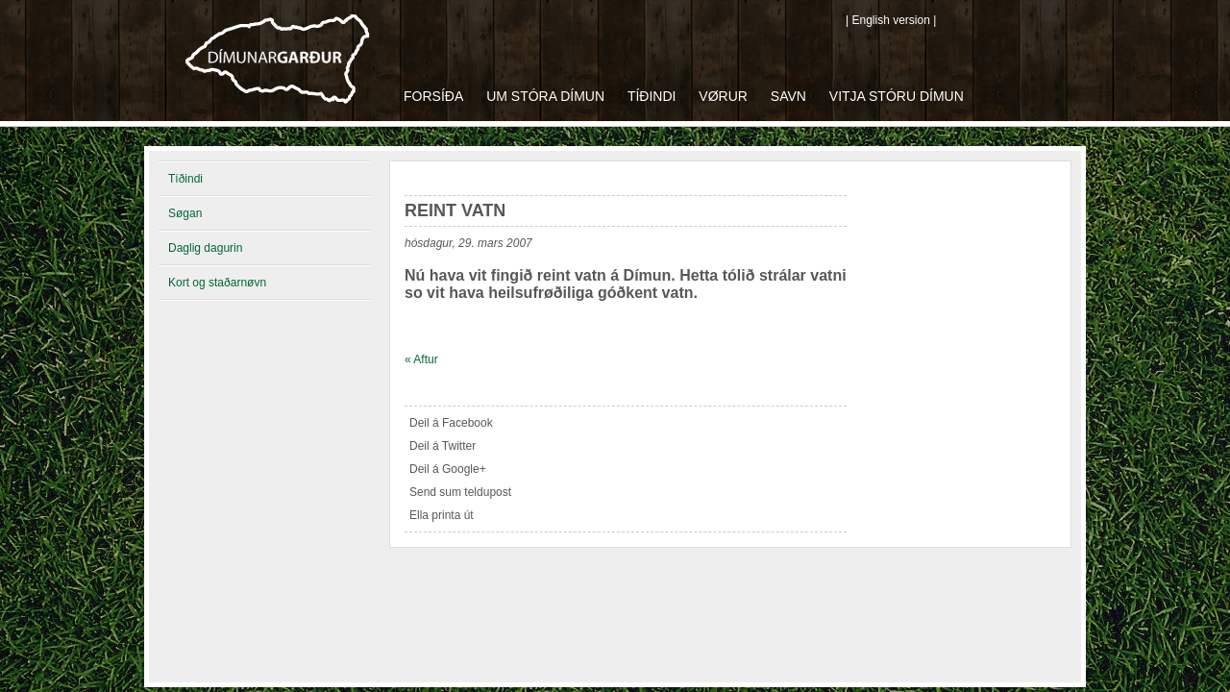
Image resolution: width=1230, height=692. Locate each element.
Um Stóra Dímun (545, 96)
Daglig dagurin (205, 248)
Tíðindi (651, 96)
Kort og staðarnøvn (217, 282)
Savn (788, 96)
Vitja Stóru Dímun (896, 96)
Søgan (185, 213)
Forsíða (433, 96)
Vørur (723, 96)
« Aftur (421, 359)
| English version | (891, 20)
